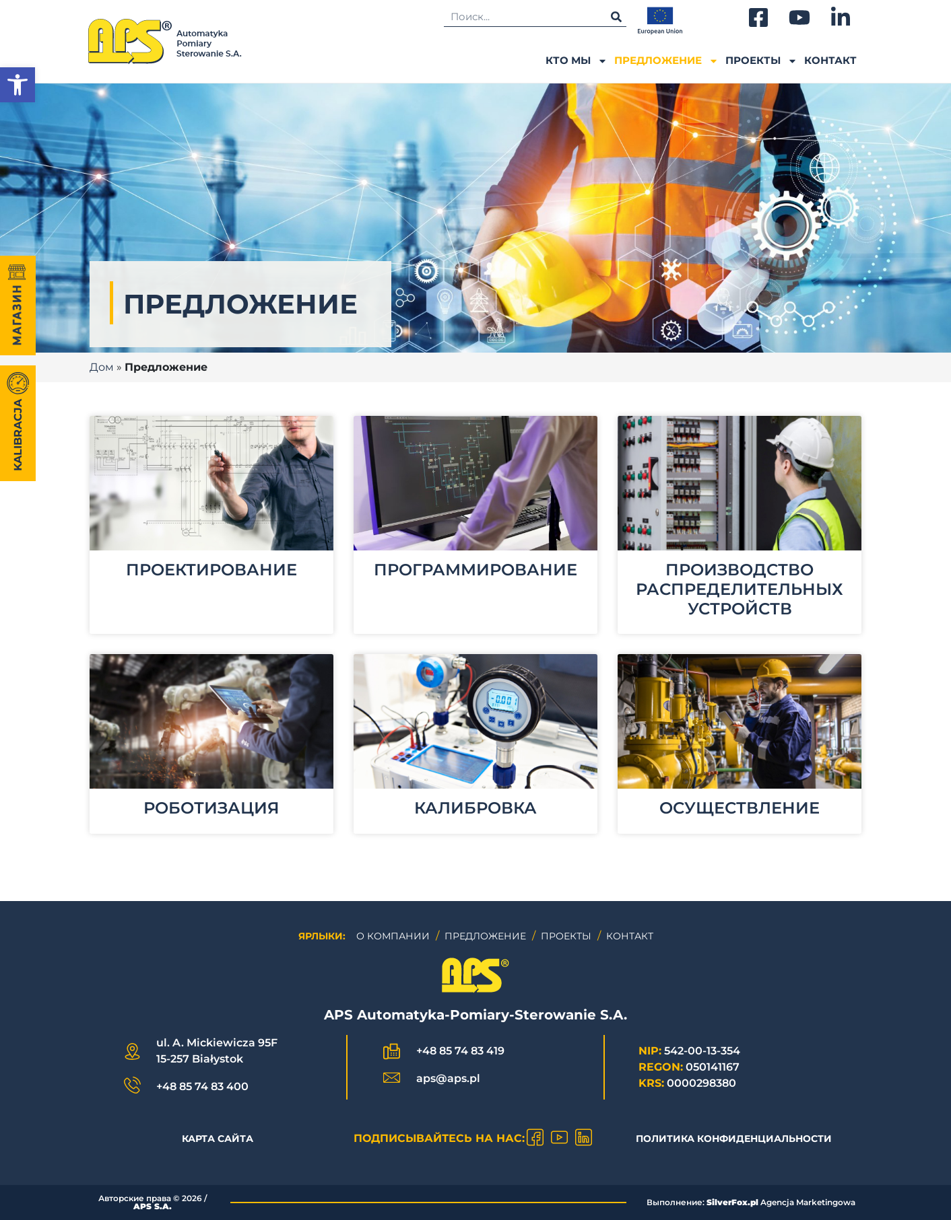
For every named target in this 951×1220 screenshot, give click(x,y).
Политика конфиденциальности (734, 1139)
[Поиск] (616, 16)
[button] (17, 84)
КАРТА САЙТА (217, 1139)
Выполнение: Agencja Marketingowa (751, 1202)
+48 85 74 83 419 (460, 1050)
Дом (102, 367)
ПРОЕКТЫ (761, 61)
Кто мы (577, 61)
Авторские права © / (152, 1202)
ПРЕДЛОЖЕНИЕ (666, 61)
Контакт (830, 60)
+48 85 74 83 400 (202, 1086)
